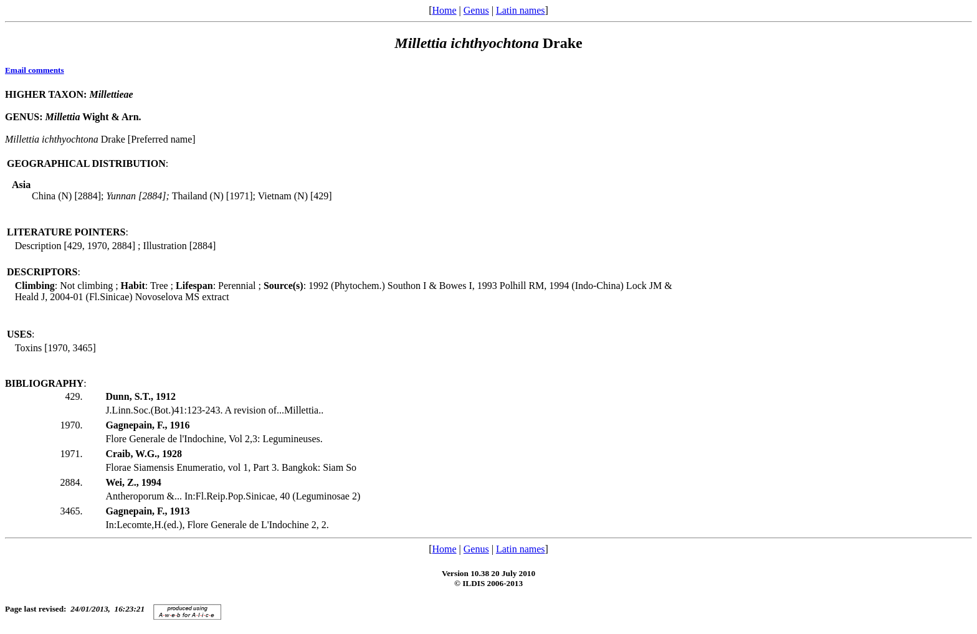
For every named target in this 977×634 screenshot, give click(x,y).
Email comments (34, 70)
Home (444, 10)
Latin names (520, 10)
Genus (476, 10)
